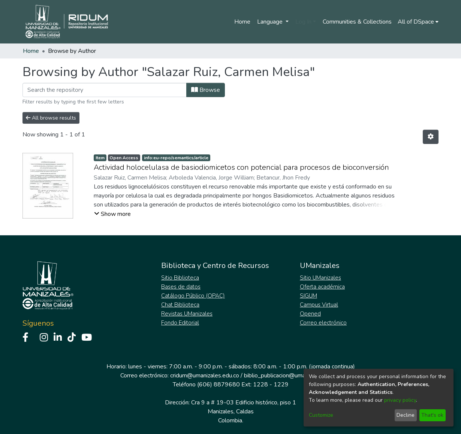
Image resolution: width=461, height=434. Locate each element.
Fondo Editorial (180, 322)
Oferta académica (322, 286)
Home (242, 22)
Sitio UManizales (320, 277)
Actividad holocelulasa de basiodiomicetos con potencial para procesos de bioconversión (241, 167)
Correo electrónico (323, 322)
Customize (321, 415)
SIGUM (308, 295)
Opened (310, 313)
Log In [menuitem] (303, 22)
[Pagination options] (431, 137)
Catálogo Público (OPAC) (193, 295)
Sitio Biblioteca (180, 277)
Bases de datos (181, 286)
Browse (205, 90)
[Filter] (104, 90)
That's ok (432, 415)
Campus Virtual (319, 304)
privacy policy (400, 400)
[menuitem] (418, 21)
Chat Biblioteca (180, 304)
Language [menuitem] (270, 22)
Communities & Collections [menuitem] (357, 22)
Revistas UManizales (187, 313)
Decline (406, 415)
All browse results (51, 117)
